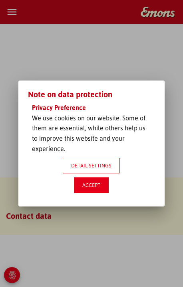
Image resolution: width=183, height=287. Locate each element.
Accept (91, 185)
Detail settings (91, 165)
